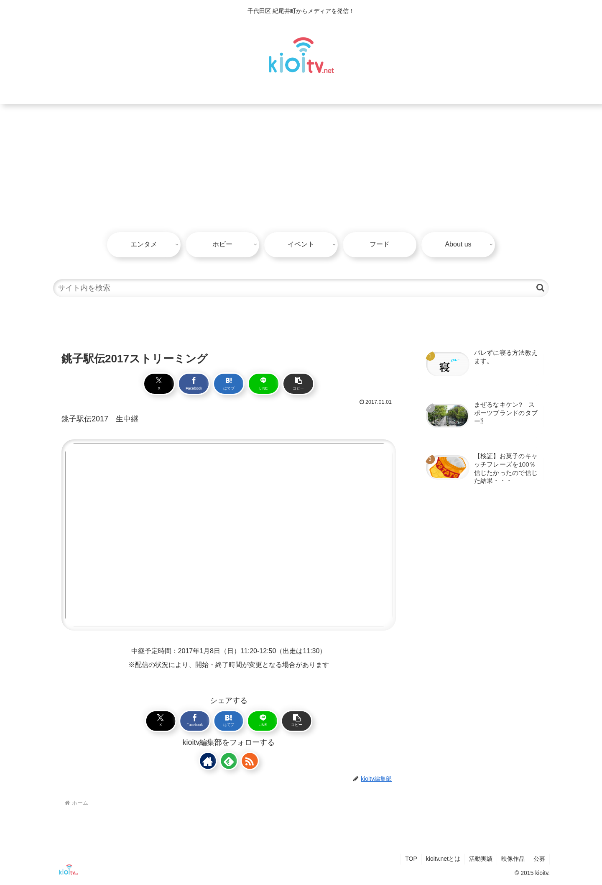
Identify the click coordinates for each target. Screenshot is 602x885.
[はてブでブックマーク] (229, 383)
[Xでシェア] (159, 383)
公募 (539, 858)
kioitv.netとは (443, 858)
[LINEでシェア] (263, 383)
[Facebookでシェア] (194, 383)
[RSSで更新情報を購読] (249, 761)
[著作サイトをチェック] (208, 761)
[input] (301, 288)
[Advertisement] (301, 167)
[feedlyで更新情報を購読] (228, 761)
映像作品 (513, 858)
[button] (540, 287)
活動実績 (480, 858)
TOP (411, 858)
